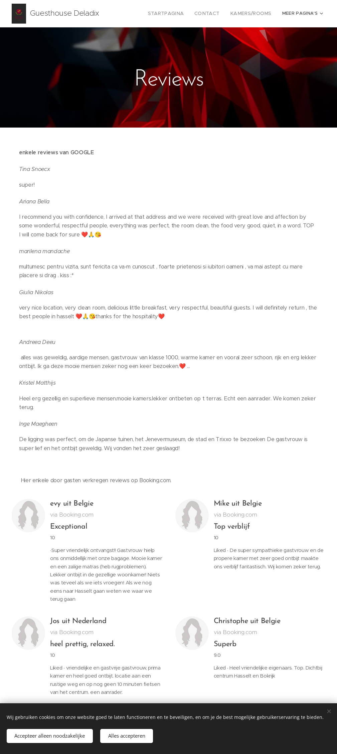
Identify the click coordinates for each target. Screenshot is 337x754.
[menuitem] (175, 13)
